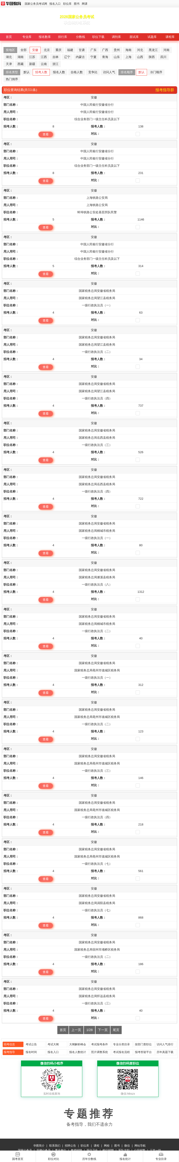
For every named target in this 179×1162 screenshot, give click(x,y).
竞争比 (92, 72)
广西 (105, 50)
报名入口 (55, 3)
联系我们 (54, 1145)
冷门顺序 (156, 72)
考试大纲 (53, 1044)
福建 (70, 50)
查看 (46, 134)
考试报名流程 (121, 1052)
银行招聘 (108, 1150)
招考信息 (9, 1044)
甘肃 (82, 50)
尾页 (116, 1030)
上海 (128, 57)
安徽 (35, 50)
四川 (163, 57)
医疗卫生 (92, 1150)
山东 (117, 57)
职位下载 (98, 37)
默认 (27, 72)
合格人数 (77, 72)
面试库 (134, 37)
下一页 (103, 1030)
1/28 (89, 1030)
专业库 (26, 37)
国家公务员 (25, 1150)
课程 (96, 1145)
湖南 (20, 57)
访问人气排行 (165, 1044)
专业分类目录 (121, 1044)
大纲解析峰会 (77, 1044)
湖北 (9, 57)
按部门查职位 (143, 1044)
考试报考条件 (99, 1044)
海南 (128, 50)
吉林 (55, 57)
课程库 (170, 37)
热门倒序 (12, 79)
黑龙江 (153, 50)
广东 (93, 50)
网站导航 (140, 1145)
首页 (9, 37)
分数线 (80, 37)
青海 (105, 57)
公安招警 (139, 1150)
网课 (84, 3)
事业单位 (60, 1150)
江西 (44, 57)
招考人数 (41, 72)
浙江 (55, 64)
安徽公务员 (44, 1150)
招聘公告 (70, 1145)
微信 (127, 1145)
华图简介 (39, 1145)
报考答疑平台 (143, 1052)
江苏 (32, 57)
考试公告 (31, 1044)
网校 (107, 1145)
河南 (166, 50)
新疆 (32, 64)
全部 (24, 50)
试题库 (152, 37)
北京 (47, 50)
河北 (140, 50)
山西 (140, 57)
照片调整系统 (99, 1052)
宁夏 (93, 57)
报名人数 (59, 72)
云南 (44, 64)
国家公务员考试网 (36, 3)
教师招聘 (76, 1150)
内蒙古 (80, 57)
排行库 (62, 37)
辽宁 (67, 57)
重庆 (58, 50)
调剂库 (116, 37)
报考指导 (9, 1052)
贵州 (117, 50)
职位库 (67, 3)
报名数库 (45, 37)
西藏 (20, 64)
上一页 (76, 1030)
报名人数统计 (77, 1052)
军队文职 (124, 1150)
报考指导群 (164, 90)
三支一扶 (155, 1150)
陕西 (152, 57)
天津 (9, 64)
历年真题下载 (165, 1052)
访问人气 (109, 72)
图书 (76, 3)
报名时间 (31, 1052)
